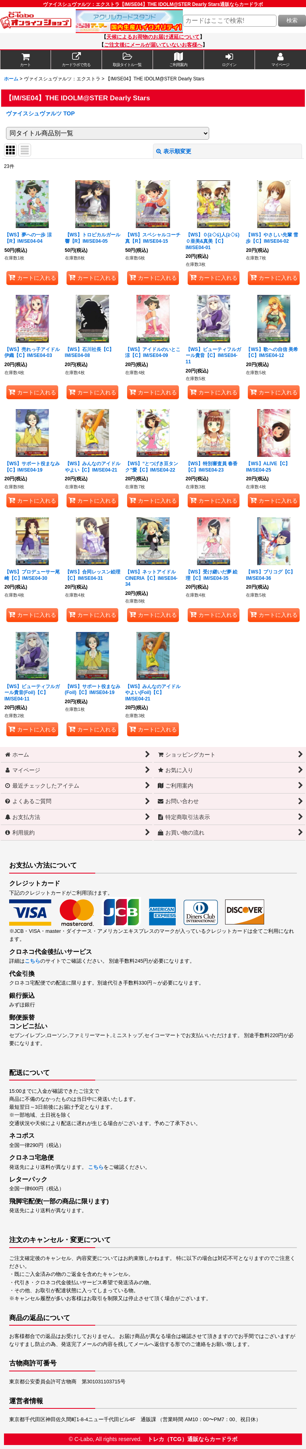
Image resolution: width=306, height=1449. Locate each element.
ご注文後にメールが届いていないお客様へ (153, 45)
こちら (32, 961)
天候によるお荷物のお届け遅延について (153, 37)
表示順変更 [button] (173, 151)
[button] (127, 59)
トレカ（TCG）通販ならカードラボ (192, 1439)
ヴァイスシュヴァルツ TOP (40, 113)
